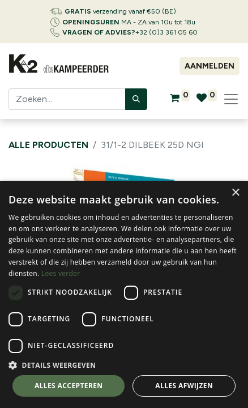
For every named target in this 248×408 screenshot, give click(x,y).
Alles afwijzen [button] (184, 385)
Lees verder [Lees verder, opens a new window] (60, 273)
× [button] (235, 193)
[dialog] (124, 294)
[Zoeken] (136, 99)
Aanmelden (209, 66)
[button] (124, 365)
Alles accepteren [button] (69, 385)
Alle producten (48, 144)
